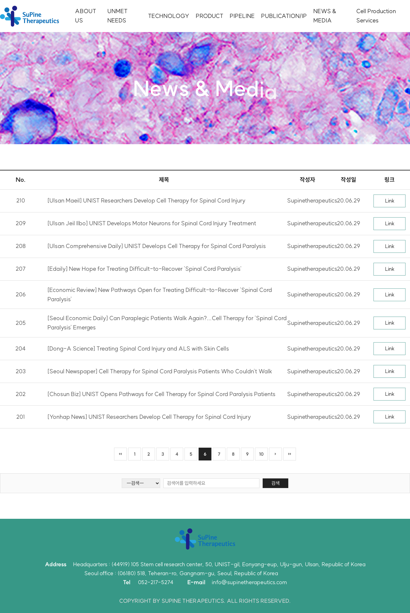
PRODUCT (209, 16)
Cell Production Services (376, 15)
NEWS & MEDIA (324, 15)
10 (261, 454)
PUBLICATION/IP (284, 16)
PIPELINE (242, 16)
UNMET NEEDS (117, 15)
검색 (275, 483)
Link (389, 200)
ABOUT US (85, 15)
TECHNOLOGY (168, 16)
